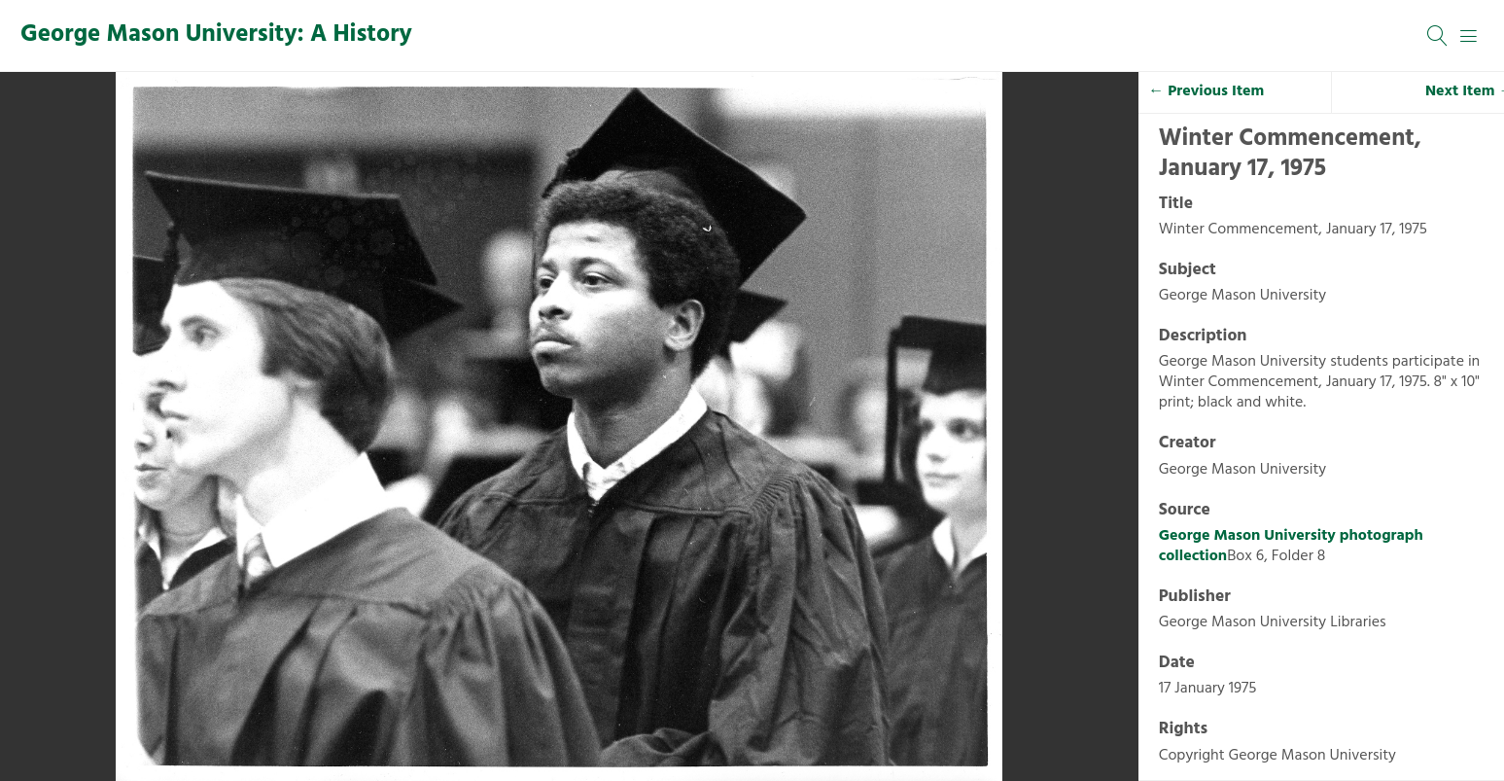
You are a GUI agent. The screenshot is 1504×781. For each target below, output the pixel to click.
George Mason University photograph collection (1291, 546)
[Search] (1437, 36)
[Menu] (1469, 36)
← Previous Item (1206, 91)
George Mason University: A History (216, 35)
